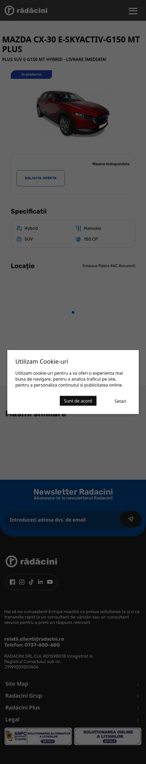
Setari (120, 401)
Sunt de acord (78, 401)
